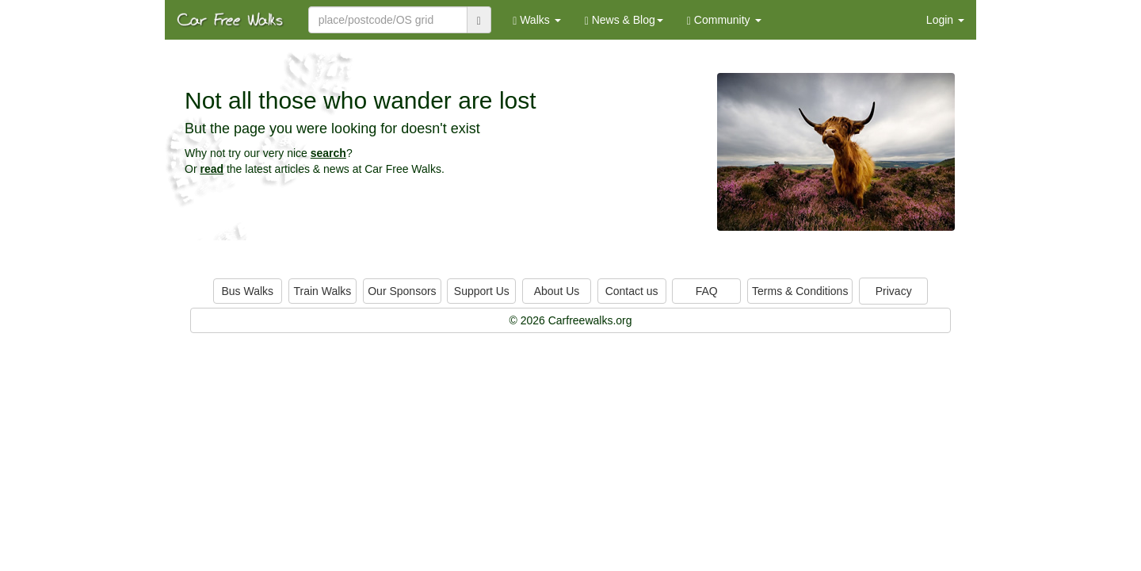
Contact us (631, 291)
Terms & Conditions (800, 291)
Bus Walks (247, 291)
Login (945, 19)
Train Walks (323, 291)
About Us (557, 291)
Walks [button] (537, 20)
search (328, 153)
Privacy (894, 291)
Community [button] (724, 20)
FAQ (707, 291)
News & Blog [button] (624, 20)
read (211, 169)
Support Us (481, 291)
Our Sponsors (402, 291)
